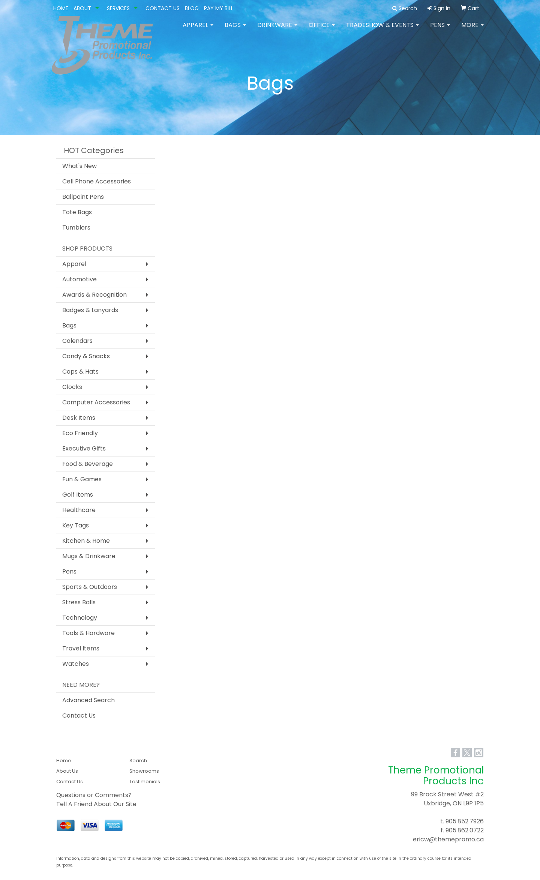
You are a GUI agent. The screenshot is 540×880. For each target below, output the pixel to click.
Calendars (77, 340)
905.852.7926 (465, 821)
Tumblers (76, 227)
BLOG (192, 8)
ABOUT (82, 8)
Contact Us (79, 715)
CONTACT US (163, 8)
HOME (60, 8)
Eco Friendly (80, 433)
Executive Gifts (84, 448)
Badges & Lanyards (90, 310)
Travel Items (80, 648)
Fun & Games (82, 479)
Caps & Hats (80, 371)
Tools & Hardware (88, 633)
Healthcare (79, 510)
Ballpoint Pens (83, 196)
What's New (79, 166)
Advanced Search (88, 700)
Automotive (79, 279)
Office (322, 30)
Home (63, 760)
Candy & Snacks (86, 356)
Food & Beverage (87, 464)
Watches (75, 663)
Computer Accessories (96, 402)
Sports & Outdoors (89, 587)
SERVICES (118, 8)
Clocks (72, 387)
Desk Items (78, 417)
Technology (79, 617)
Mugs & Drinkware (89, 556)
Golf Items (77, 494)
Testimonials (144, 781)
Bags (235, 30)
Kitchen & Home (86, 540)
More (472, 30)
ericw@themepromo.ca (448, 839)
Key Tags (75, 525)
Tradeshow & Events (382, 30)
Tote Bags (77, 212)
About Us (67, 771)
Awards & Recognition (94, 294)
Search (138, 760)
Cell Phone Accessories (96, 181)
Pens (440, 30)
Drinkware (277, 30)
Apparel (198, 30)
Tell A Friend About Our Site (96, 804)
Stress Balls (79, 602)
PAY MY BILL (218, 8)
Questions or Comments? (94, 795)
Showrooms (144, 771)
